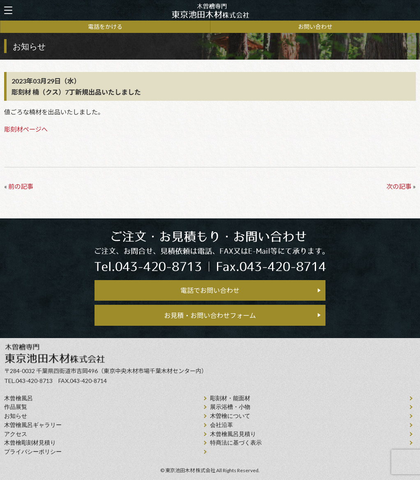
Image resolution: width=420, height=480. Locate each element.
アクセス (15, 434)
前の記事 (20, 186)
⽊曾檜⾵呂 (18, 398)
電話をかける (105, 26)
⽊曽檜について (230, 416)
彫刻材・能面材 (230, 398)
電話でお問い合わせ (210, 290)
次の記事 (398, 186)
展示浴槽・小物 (230, 407)
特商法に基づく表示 (236, 443)
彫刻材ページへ (26, 129)
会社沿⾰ (221, 425)
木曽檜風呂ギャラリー (33, 425)
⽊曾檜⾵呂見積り (233, 434)
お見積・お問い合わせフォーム (210, 315)
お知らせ (15, 416)
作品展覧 (15, 407)
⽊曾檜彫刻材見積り (30, 443)
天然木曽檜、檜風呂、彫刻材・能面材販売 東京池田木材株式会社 (210, 10)
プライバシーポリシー (33, 452)
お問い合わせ (315, 26)
